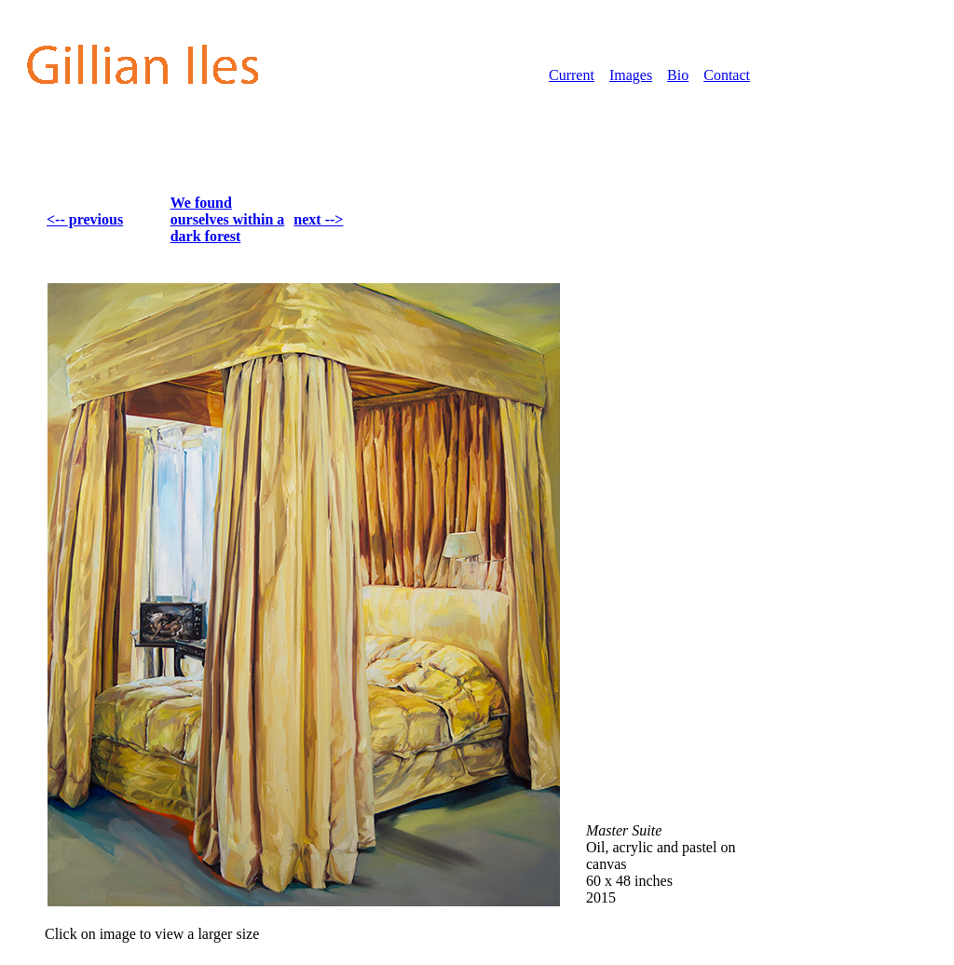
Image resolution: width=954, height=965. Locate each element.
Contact (726, 75)
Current (571, 75)
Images (630, 75)
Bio (677, 75)
